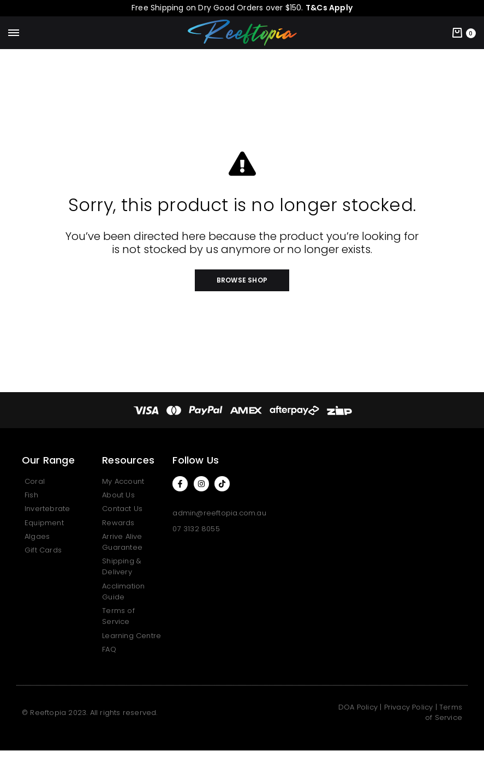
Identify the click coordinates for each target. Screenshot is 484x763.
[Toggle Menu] (13, 33)
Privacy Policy (408, 707)
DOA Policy (358, 707)
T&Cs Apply (329, 7)
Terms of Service (443, 712)
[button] (242, 280)
